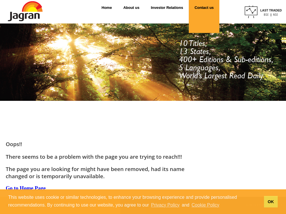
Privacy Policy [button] (165, 205)
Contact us (204, 7)
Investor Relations (167, 7)
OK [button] (271, 201)
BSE (266, 14)
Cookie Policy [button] (205, 205)
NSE (275, 14)
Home (107, 7)
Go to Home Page (26, 188)
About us (131, 7)
